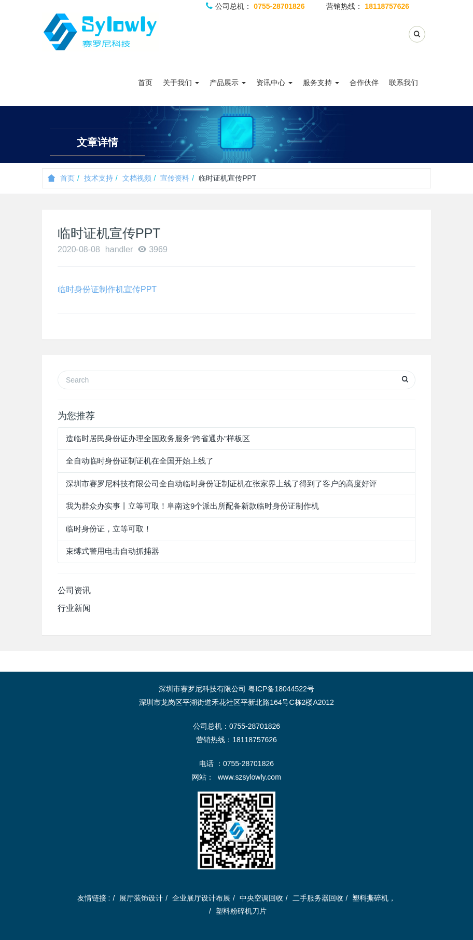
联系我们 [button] (403, 82)
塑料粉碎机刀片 (241, 911)
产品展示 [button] (228, 82)
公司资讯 (74, 590)
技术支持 (98, 178)
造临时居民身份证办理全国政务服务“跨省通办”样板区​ (158, 438)
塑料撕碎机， (374, 898)
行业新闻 (74, 608)
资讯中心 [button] (274, 82)
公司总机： (255, 6)
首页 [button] (145, 82)
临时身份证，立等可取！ (108, 528)
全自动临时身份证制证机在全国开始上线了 (140, 460)
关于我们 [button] (181, 82)
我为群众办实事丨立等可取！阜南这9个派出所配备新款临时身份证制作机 (192, 505)
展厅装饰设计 (141, 898)
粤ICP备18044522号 (281, 689)
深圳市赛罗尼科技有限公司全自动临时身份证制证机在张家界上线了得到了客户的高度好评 (221, 483)
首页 (61, 178)
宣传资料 (174, 178)
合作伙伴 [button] (364, 82)
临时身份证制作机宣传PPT (107, 289)
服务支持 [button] (321, 82)
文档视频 (136, 178)
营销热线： (367, 6)
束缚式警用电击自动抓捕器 (112, 551)
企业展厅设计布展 (201, 898)
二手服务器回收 (318, 898)
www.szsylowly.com (249, 777)
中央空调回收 (261, 898)
